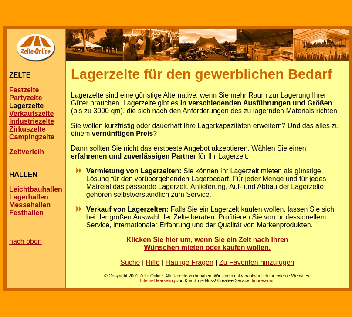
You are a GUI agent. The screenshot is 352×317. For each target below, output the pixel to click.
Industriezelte (31, 121)
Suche (130, 262)
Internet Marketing (158, 280)
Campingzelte (31, 137)
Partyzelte (25, 97)
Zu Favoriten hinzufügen (256, 262)
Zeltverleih (26, 151)
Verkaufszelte (31, 113)
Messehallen (30, 205)
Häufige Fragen (189, 262)
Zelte (144, 275)
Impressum (262, 280)
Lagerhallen (28, 197)
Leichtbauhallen (35, 189)
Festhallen (26, 212)
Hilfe (153, 262)
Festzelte (24, 90)
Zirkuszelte (27, 129)
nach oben (25, 241)
